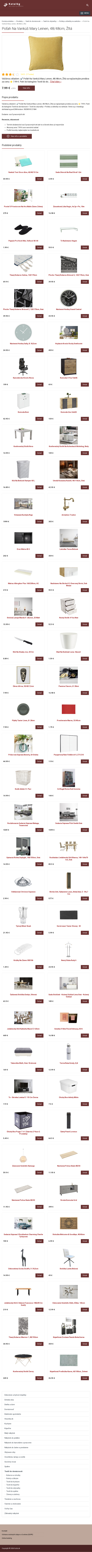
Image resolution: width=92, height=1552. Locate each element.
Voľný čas (8, 1509)
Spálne (7, 1466)
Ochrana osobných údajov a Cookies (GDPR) (17, 1534)
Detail (39, 179)
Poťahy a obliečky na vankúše (69, 21)
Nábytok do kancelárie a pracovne (17, 1443)
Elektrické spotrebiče (12, 1414)
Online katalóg (7, 1538)
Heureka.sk (8, 1419)
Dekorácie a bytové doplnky (15, 1395)
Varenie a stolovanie (12, 1504)
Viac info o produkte (17, 136)
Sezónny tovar (10, 1462)
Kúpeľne (7, 1428)
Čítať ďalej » (55, 81)
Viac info (26, 88)
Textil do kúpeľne (12, 1485)
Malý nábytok (9, 1433)
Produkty (19, 21)
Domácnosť (9, 1409)
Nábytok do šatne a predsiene (16, 1447)
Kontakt (4, 1531)
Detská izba (9, 1400)
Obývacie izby (9, 1452)
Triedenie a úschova (12, 1499)
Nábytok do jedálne (12, 1438)
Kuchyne (7, 1424)
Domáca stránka (7, 21)
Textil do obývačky (49, 21)
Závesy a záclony (13, 1494)
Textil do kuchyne (13, 1482)
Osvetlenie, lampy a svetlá (14, 1457)
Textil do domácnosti (33, 21)
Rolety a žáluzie (12, 1478)
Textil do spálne (12, 1491)
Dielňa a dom (9, 1404)
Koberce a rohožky (13, 1475)
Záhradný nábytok (11, 1513)
